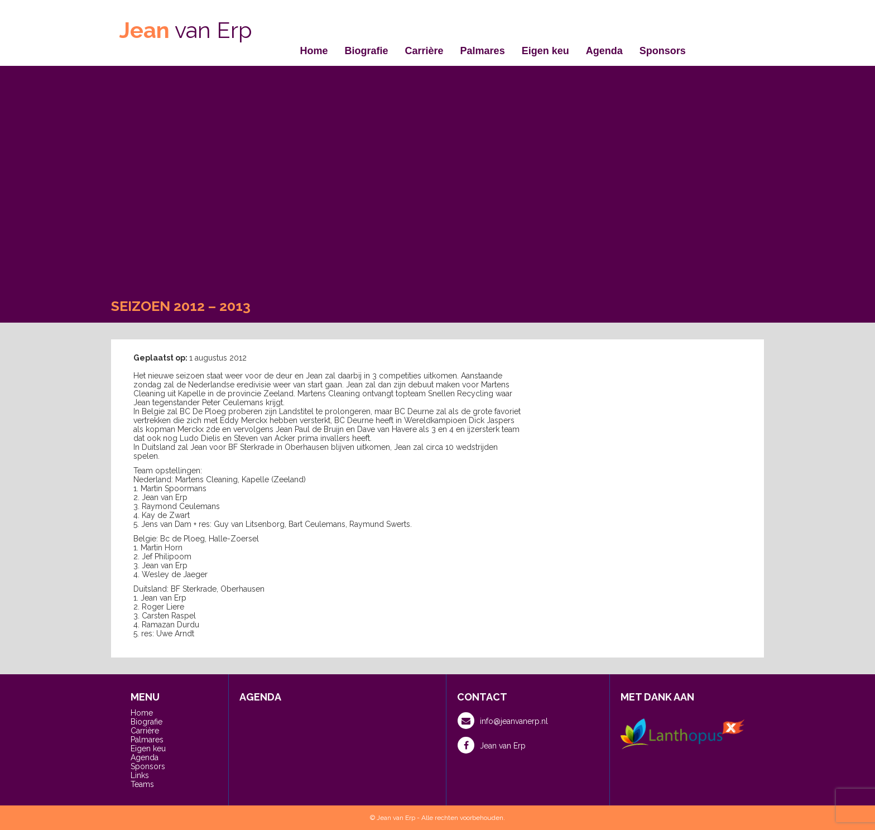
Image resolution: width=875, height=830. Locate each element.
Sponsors (663, 50)
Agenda (604, 50)
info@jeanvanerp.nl (503, 720)
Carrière (424, 50)
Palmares (482, 50)
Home (314, 50)
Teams (142, 784)
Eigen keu (545, 50)
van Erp (185, 30)
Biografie (366, 50)
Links (140, 775)
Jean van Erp (492, 745)
